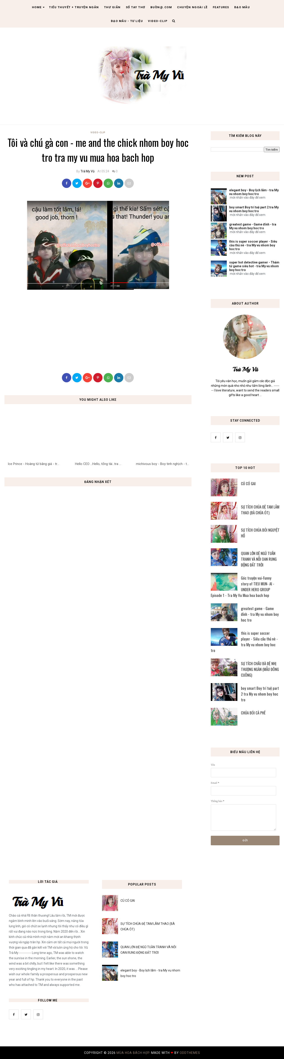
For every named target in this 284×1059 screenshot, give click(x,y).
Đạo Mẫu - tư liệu (127, 21)
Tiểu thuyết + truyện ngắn (74, 7)
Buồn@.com (161, 7)
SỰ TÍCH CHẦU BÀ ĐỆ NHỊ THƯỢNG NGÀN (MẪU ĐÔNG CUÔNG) (260, 669)
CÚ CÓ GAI (248, 483)
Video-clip (158, 21)
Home (38, 7)
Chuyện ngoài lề (192, 7)
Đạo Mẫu (242, 7)
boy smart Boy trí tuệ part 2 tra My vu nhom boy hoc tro (254, 209)
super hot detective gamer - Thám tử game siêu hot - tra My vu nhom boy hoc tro (254, 266)
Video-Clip (98, 132)
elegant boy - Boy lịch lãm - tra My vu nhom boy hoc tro (254, 192)
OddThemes (190, 1053)
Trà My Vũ (88, 171)
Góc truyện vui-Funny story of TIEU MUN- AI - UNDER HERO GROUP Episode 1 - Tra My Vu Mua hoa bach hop (242, 586)
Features (221, 7)
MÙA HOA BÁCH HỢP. (133, 1053)
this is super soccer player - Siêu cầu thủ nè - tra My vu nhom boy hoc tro (253, 245)
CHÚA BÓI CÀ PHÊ (253, 713)
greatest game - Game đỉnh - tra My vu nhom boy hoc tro (252, 226)
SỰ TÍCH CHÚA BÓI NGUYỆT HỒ (260, 532)
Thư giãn (112, 7)
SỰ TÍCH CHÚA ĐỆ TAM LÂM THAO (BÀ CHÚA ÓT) (260, 509)
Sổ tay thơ (135, 7)
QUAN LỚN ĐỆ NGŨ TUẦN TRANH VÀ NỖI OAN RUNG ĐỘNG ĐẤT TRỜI (259, 559)
